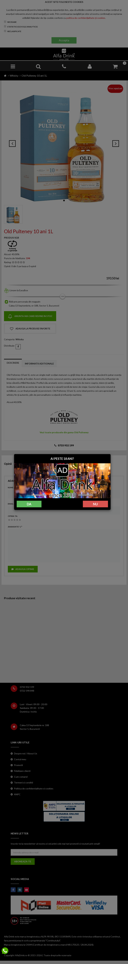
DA (29, 504)
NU (95, 504)
